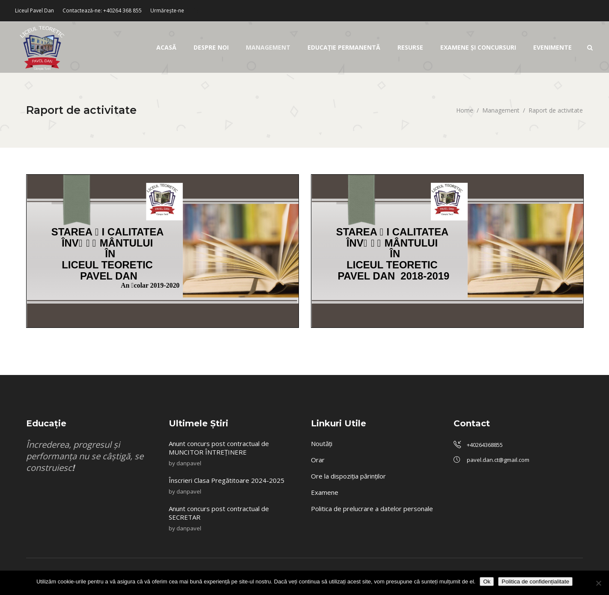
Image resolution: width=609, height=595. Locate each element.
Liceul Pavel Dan (34, 10)
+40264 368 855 (122, 10)
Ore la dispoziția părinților (348, 476)
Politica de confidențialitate (535, 581)
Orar (318, 459)
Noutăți (321, 443)
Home (464, 110)
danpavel (188, 463)
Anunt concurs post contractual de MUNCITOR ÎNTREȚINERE (219, 447)
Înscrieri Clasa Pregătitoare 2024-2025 (227, 480)
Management (500, 110)
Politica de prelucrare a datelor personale (372, 508)
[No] (598, 583)
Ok (486, 581)
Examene (324, 492)
